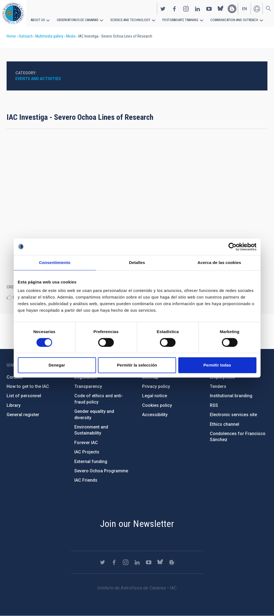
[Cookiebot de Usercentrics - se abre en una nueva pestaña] (232, 247)
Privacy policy (156, 386)
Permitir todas (217, 365)
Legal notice (154, 395)
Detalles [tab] (137, 262)
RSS (214, 405)
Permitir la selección (137, 365)
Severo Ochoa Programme (101, 470)
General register (23, 414)
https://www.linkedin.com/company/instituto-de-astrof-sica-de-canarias (197, 8)
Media (70, 36)
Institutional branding (231, 395)
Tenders (218, 386)
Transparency (88, 386)
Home (11, 36)
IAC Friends (85, 480)
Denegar (57, 365)
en (244, 8)
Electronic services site (233, 414)
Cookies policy (157, 405)
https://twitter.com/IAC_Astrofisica (163, 8)
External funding (90, 461)
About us (38, 20)
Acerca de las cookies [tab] (219, 262)
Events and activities (38, 78)
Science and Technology (129, 20)
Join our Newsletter (137, 523)
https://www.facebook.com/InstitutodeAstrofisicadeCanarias (174, 8)
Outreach (26, 36)
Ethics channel (224, 424)
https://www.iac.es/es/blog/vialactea (232, 8)
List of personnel (24, 395)
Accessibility (155, 414)
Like (9, 297)
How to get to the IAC (28, 386)
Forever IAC (86, 442)
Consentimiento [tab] (54, 262)
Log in (256, 8)
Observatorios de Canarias (77, 20)
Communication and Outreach (230, 20)
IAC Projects (86, 452)
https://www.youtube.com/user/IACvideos (209, 8)
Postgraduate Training (177, 20)
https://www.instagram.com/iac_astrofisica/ (186, 8)
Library (14, 405)
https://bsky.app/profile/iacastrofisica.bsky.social (220, 8)
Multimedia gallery (49, 36)
